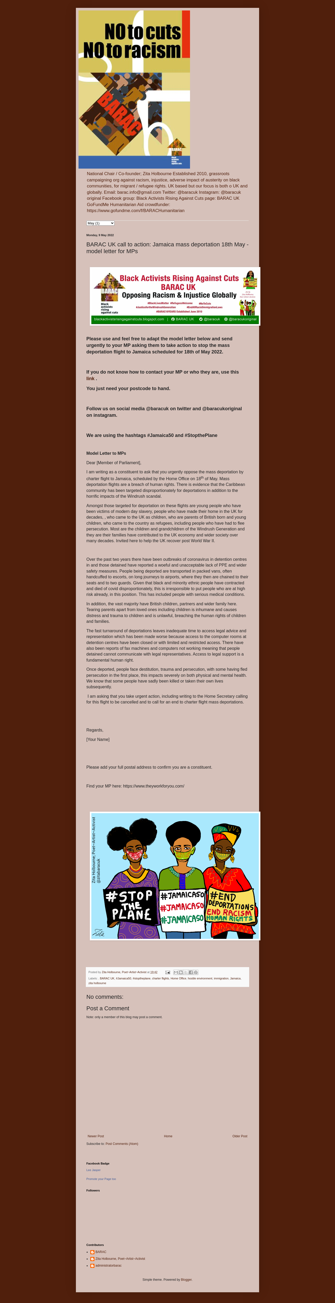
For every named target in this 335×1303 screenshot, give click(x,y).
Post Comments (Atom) (121, 1144)
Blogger (186, 1280)
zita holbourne (97, 983)
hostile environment (200, 978)
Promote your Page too (101, 1178)
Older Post (239, 1136)
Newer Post (96, 1136)
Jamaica (235, 978)
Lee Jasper (93, 1170)
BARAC (101, 1252)
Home (168, 1136)
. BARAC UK (106, 978)
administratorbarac (108, 1265)
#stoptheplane (141, 978)
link (91, 378)
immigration (221, 978)
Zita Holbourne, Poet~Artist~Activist (120, 1259)
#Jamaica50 (123, 978)
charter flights (160, 978)
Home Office (178, 978)
